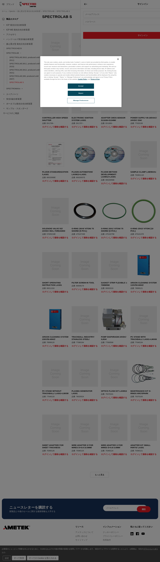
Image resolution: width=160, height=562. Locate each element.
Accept (80, 86)
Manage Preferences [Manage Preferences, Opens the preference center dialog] (80, 100)
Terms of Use (95, 79)
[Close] (118, 59)
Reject (80, 93)
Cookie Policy (82, 79)
